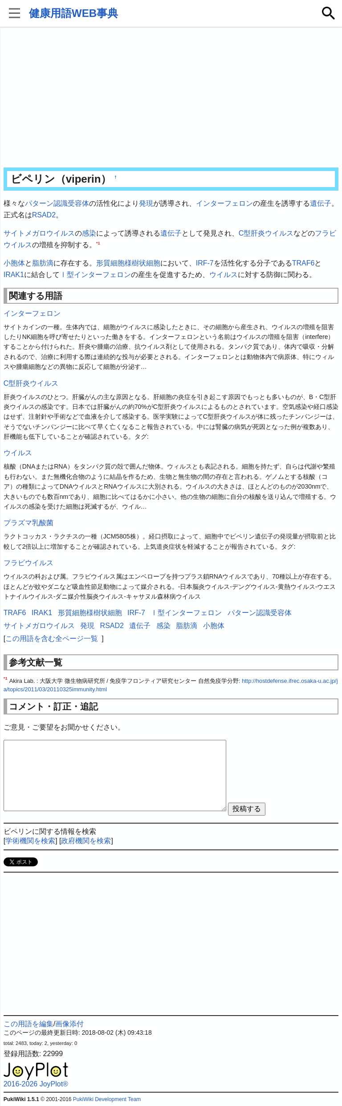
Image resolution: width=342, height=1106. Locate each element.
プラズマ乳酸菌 (28, 522)
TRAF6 (303, 263)
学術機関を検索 (30, 841)
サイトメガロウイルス (39, 233)
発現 (146, 203)
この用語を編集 (28, 1024)
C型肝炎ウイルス (266, 233)
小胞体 (14, 263)
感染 (89, 233)
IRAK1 (14, 274)
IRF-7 (205, 263)
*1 (98, 242)
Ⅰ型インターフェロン (95, 274)
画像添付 (69, 1024)
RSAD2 (44, 215)
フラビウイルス (28, 563)
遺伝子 (320, 203)
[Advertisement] (171, 98)
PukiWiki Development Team (107, 1099)
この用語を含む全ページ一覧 (51, 638)
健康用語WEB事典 (73, 13)
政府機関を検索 (86, 841)
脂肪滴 (42, 263)
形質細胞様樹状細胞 (128, 263)
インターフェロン (224, 203)
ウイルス (223, 274)
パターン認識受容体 (57, 203)
